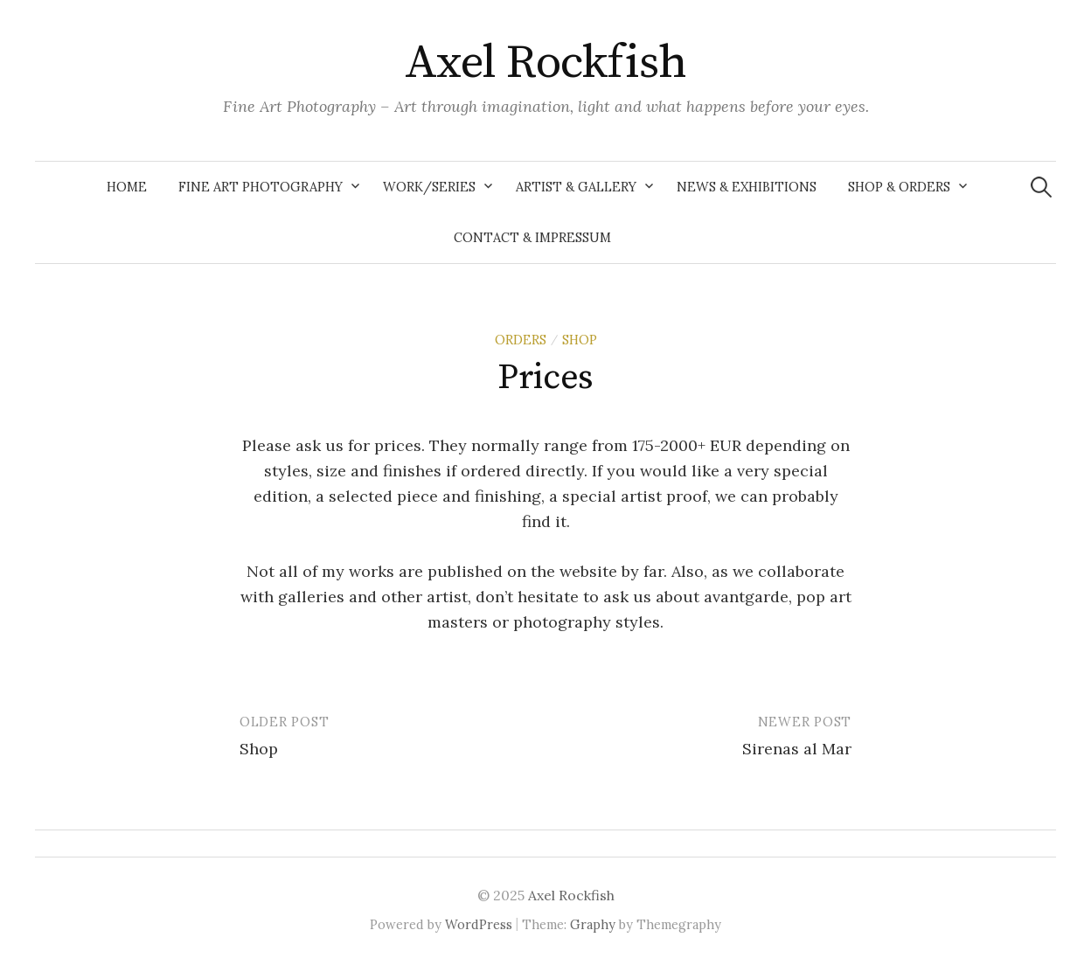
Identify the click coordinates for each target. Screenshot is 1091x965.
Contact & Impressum (532, 237)
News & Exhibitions (747, 186)
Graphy (592, 924)
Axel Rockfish (545, 63)
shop (579, 339)
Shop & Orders (899, 186)
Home (127, 186)
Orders (520, 339)
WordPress (478, 924)
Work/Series (429, 186)
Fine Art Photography (260, 186)
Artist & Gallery (576, 186)
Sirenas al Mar (796, 749)
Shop (259, 749)
